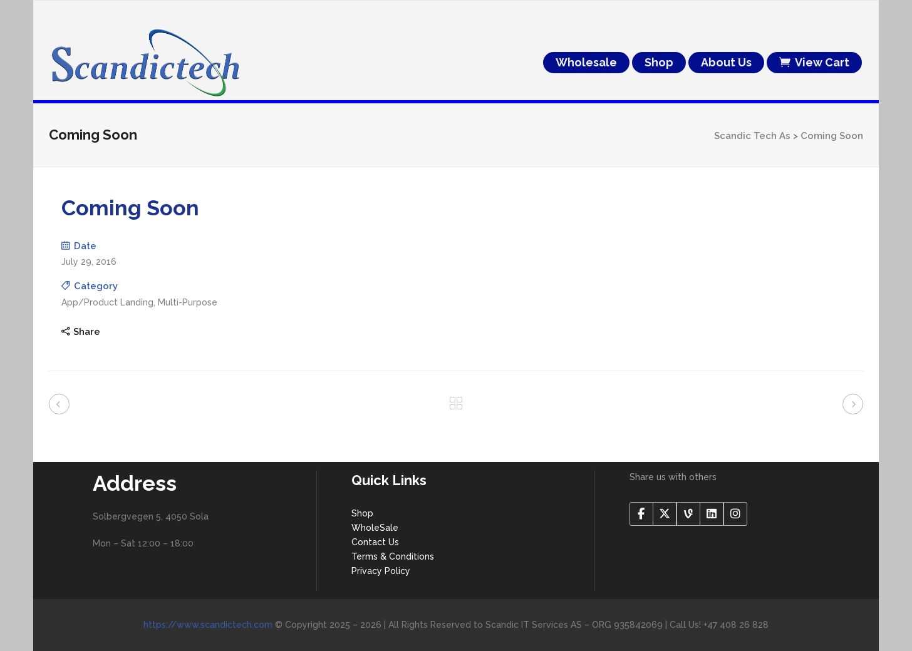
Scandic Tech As (752, 135)
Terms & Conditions (392, 556)
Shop (362, 513)
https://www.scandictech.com (207, 625)
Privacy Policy (380, 571)
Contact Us (375, 542)
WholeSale (374, 528)
